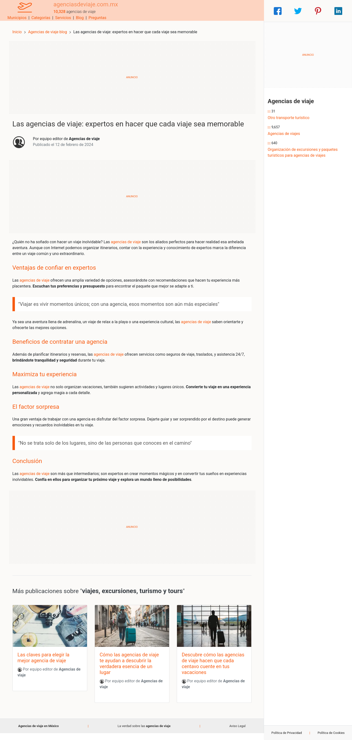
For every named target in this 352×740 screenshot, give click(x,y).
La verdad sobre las (144, 733)
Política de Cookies (331, 733)
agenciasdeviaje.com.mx (80, 8)
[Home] (22, 10)
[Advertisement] (131, 74)
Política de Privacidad (286, 733)
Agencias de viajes (284, 133)
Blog (233, 11)
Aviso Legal (237, 733)
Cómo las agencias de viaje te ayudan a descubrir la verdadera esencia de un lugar (130, 670)
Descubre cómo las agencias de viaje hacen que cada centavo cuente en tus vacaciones (211, 670)
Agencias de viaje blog (51, 28)
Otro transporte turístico (288, 117)
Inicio (20, 28)
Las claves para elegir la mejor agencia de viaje (46, 664)
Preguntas (251, 11)
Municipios (170, 11)
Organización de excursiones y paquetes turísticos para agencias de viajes (303, 152)
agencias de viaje (129, 247)
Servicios (217, 11)
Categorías (194, 11)
